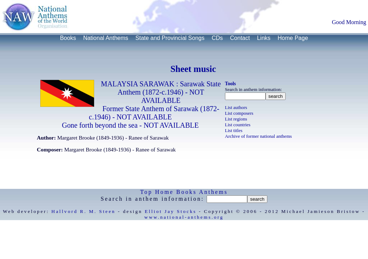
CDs (217, 38)
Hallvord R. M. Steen (83, 211)
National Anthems (105, 38)
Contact (240, 38)
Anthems (213, 192)
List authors (236, 107)
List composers (239, 113)
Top (146, 192)
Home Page (293, 38)
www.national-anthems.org (184, 217)
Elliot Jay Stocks (171, 211)
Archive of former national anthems (258, 136)
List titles (234, 130)
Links (263, 38)
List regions (236, 119)
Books (68, 38)
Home (164, 192)
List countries (237, 124)
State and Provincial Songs (169, 38)
